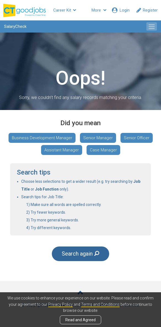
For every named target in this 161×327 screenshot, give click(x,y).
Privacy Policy (60, 304)
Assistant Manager (61, 150)
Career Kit (64, 10)
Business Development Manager (42, 137)
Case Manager (103, 150)
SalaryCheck (15, 26)
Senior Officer (136, 137)
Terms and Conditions (100, 304)
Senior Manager (98, 137)
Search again (80, 253)
